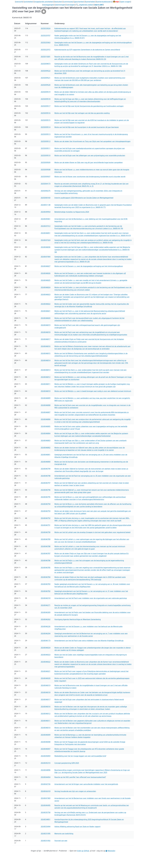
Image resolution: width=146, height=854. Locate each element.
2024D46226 (45, 626)
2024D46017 (45, 699)
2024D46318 (45, 598)
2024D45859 (45, 756)
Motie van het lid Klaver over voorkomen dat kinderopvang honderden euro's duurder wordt (89, 176)
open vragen (125, 1)
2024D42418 (45, 791)
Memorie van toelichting (63, 833)
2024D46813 (45, 370)
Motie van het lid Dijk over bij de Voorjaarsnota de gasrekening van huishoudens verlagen (88, 106)
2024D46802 (45, 447)
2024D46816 (45, 346)
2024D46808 (45, 405)
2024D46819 (45, 325)
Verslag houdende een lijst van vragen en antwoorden (75, 791)
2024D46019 (45, 685)
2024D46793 (45, 511)
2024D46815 (45, 353)
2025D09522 (45, 71)
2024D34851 (45, 819)
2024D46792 (45, 518)
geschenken (79, 1)
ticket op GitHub (83, 851)
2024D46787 (45, 553)
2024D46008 (45, 742)
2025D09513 (45, 134)
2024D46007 (45, 749)
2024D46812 (45, 377)
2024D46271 (45, 605)
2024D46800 (45, 462)
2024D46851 (45, 233)
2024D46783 (45, 584)
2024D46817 (45, 339)
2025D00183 (45, 198)
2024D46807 (45, 412)
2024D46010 (45, 728)
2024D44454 (45, 777)
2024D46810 (45, 391)
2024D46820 (45, 318)
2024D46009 (45, 735)
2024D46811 (45, 384)
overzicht (19, 1)
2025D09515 (45, 120)
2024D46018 (45, 692)
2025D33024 (45, 28)
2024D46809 (45, 398)
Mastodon (110, 851)
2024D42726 (45, 784)
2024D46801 (45, 454)
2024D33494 (45, 826)
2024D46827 (45, 266)
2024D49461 (45, 219)
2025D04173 (45, 184)
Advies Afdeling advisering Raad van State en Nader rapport (77, 826)
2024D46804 (45, 433)
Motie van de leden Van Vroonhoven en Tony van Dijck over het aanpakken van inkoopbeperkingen (92, 141)
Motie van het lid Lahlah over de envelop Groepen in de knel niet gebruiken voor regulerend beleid (92, 532)
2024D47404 (45, 257)
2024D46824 (45, 287)
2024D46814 (45, 360)
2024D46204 (45, 633)
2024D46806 (45, 419)
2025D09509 (45, 162)
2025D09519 (45, 92)
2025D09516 (45, 113)
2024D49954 (45, 212)
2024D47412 (45, 226)
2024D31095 (45, 833)
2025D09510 (45, 155)
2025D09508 (45, 169)
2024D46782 (45, 591)
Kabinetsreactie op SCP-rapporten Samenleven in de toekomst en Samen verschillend (87, 49)
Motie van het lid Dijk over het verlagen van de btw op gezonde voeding (82, 113)
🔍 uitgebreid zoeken (84, 4)
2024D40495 (45, 805)
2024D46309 (45, 612)
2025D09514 (45, 127)
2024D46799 (45, 469)
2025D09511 (45, 148)
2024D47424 (45, 240)
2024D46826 (45, 273)
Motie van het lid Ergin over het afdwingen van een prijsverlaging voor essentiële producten (89, 155)
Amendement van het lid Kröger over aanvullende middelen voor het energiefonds (86, 784)
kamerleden (90, 1)
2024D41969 (45, 798)
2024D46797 (45, 483)
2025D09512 (45, 141)
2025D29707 (45, 35)
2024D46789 (45, 539)
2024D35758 (45, 812)
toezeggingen (48, 4)
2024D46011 (45, 721)
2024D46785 (45, 567)
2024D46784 (45, 577)
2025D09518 (45, 99)
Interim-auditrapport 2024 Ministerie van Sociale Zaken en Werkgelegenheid (83, 198)
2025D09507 (45, 176)
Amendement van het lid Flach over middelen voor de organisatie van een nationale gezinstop (90, 598)
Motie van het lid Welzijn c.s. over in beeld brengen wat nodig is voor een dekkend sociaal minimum (92, 391)
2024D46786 (45, 560)
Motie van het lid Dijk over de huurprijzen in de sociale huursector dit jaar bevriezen (86, 127)
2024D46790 (45, 532)
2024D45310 (45, 763)
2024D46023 (45, 655)
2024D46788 (45, 546)
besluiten (58, 1)
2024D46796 (45, 490)
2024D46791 (45, 525)
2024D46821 (45, 311)
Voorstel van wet (60, 840)
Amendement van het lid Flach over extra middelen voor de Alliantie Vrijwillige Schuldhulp (88, 640)
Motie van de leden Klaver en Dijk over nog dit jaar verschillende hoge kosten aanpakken (88, 162)
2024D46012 (45, 713)
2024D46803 (45, 440)
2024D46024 (45, 648)
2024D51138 (45, 205)
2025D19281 (45, 56)
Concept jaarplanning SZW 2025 (66, 763)
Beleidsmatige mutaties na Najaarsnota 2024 (71, 212)
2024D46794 (45, 504)
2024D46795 (45, 497)
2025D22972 (45, 49)
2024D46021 (45, 671)
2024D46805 (45, 426)
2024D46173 (45, 640)
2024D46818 (45, 332)
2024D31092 (45, 840)
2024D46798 (45, 476)
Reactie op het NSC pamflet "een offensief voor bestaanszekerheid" (80, 777)
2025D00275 (45, 191)
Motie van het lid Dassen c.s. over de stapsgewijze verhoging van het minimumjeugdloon (88, 266)
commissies (68, 1)
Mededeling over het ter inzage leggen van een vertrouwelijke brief (80, 756)
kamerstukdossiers (104, 1)
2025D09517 (45, 106)
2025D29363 (45, 42)
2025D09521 (45, 78)
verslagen (71, 4)
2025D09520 (45, 85)
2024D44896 (45, 770)
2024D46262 (45, 619)
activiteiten (28, 1)
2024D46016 (45, 706)
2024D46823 (45, 294)
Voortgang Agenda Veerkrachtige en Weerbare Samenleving (77, 619)
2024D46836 (45, 247)
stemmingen (60, 4)
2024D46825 (45, 280)
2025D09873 (45, 64)
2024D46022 (45, 662)
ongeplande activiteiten (43, 1)
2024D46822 (45, 304)
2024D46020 (45, 678)
